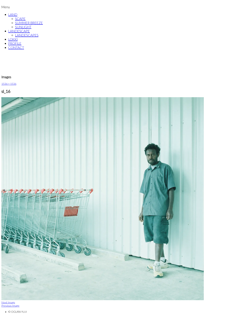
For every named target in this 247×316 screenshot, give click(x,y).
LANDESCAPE (19, 31)
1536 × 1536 (8, 83)
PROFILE (14, 43)
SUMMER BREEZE (29, 23)
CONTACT (16, 47)
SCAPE (20, 19)
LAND (12, 14)
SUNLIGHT (23, 27)
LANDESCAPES (26, 35)
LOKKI (13, 39)
